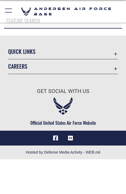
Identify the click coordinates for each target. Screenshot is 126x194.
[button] (9, 11)
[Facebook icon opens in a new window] (55, 138)
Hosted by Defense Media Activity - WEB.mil (63, 152)
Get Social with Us (63, 91)
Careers (17, 66)
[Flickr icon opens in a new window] (70, 138)
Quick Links (21, 51)
